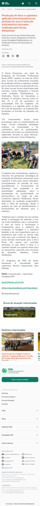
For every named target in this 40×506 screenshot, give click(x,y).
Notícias (10, 9)
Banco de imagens (28, 464)
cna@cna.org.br (10, 479)
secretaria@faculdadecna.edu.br (15, 492)
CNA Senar (6, 458)
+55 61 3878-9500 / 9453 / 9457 (14, 491)
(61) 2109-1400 (19, 477)
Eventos (5, 404)
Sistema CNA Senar (28, 458)
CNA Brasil (6, 464)
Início (3, 9)
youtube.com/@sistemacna (11, 454)
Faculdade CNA (7, 461)
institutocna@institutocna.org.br (11, 481)
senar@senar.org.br (20, 479)
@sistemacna (27, 454)
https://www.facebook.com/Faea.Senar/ (20, 287)
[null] (3, 56)
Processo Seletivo (8, 397)
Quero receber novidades (20, 379)
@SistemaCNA (7, 468)
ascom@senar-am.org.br (13, 282)
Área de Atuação (8, 400)
